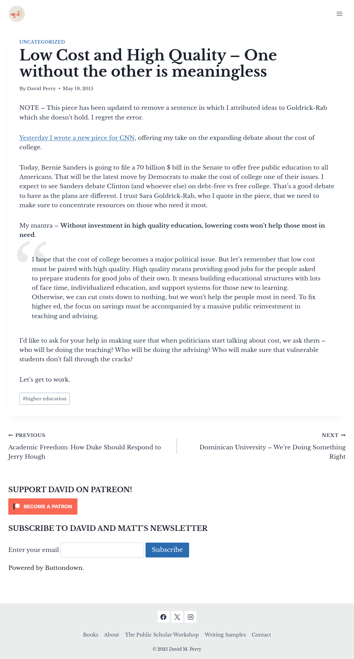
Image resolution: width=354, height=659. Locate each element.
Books (90, 635)
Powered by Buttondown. (46, 568)
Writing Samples (225, 635)
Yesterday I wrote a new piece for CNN (77, 138)
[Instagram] (190, 617)
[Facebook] (163, 617)
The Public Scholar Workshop (162, 635)
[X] (177, 617)
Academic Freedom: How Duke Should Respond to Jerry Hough (89, 445)
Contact (261, 635)
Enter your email (33, 550)
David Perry (41, 89)
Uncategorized (42, 42)
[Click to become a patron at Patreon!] (177, 506)
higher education (44, 399)
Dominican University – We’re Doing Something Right (264, 445)
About (111, 635)
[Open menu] (339, 13)
